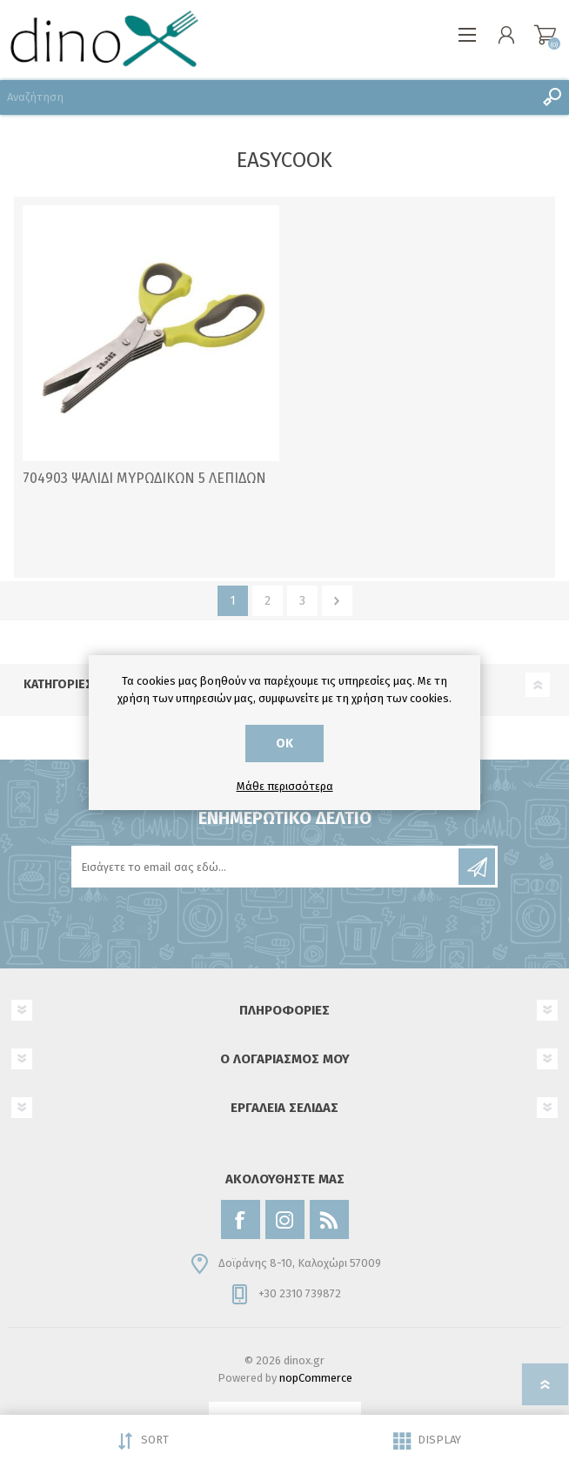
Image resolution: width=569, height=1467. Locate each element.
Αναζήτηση (551, 97)
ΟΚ (284, 743)
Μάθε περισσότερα (285, 786)
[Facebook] (240, 1219)
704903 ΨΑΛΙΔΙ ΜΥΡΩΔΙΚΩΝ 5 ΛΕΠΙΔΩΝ (144, 478)
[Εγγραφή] (266, 866)
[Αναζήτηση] (267, 97)
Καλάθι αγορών (545, 35)
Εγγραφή (477, 866)
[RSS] (329, 1219)
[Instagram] (285, 1219)
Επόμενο (337, 601)
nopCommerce (315, 1377)
